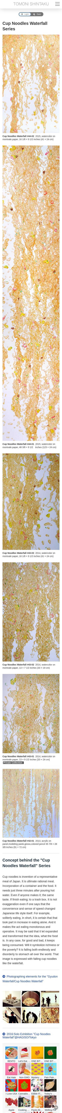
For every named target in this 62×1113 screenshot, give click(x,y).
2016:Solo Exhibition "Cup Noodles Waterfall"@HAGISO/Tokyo (27, 1036)
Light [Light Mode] (25, 14)
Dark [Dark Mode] (37, 14)
